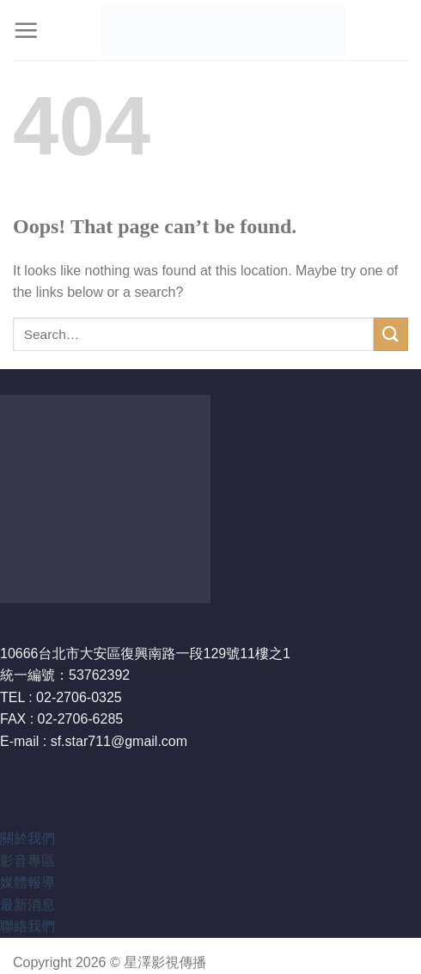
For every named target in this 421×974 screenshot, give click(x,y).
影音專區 (27, 861)
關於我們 (27, 838)
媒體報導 (27, 882)
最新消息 (27, 904)
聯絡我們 (27, 926)
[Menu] (26, 30)
